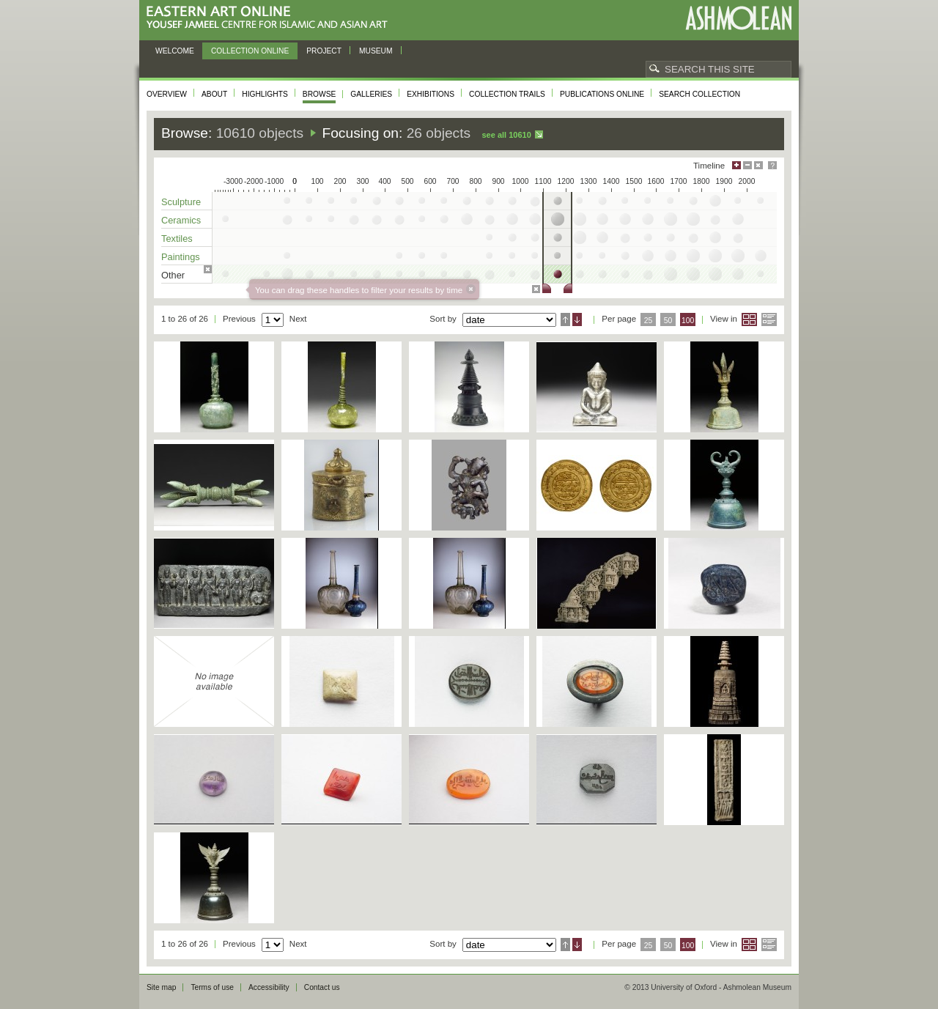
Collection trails (507, 94)
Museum (376, 51)
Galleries (371, 94)
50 (668, 321)
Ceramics (181, 220)
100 (688, 321)
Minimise (747, 165)
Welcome (174, 51)
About (214, 94)
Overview (167, 94)
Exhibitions (430, 94)
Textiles (177, 238)
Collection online (250, 51)
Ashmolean (738, 18)
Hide (758, 165)
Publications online (602, 94)
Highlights (265, 94)
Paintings (180, 256)
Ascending (565, 319)
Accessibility (268, 987)
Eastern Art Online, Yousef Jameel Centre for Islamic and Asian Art (271, 18)
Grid (749, 319)
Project (323, 51)
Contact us (322, 987)
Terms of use (212, 987)
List (769, 319)
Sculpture (181, 201)
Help (772, 165)
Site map (161, 987)
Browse (319, 94)
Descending (577, 319)
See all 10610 (506, 134)
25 (648, 321)
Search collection (699, 94)
